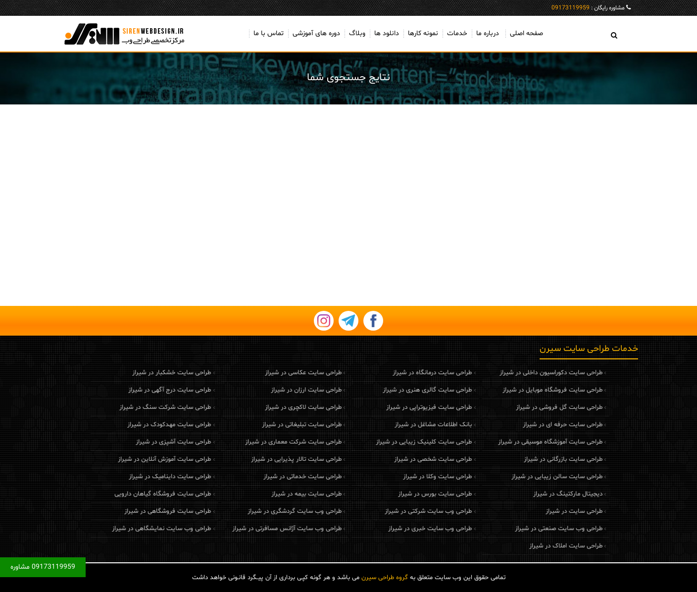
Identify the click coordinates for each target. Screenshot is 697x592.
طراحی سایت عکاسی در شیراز (264, 372)
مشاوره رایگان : (588, 8)
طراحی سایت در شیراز (534, 511)
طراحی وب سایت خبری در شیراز (391, 528)
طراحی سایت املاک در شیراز (526, 546)
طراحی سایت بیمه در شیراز (267, 494)
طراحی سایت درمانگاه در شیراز (393, 372)
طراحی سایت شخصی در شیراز (394, 459)
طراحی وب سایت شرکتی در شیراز (389, 511)
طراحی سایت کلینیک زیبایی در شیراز (385, 442)
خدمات (457, 33)
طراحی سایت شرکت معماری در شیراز (254, 442)
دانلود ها (386, 33)
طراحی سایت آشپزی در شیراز (134, 442)
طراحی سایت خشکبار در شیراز (133, 372)
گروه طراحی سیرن (384, 577)
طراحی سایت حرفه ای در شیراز (523, 424)
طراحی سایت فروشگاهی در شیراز (129, 511)
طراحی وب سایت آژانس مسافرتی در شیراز (247, 528)
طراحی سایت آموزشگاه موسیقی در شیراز (511, 442)
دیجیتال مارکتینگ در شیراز (528, 494)
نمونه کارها (423, 33)
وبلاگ (357, 33)
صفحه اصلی (526, 33)
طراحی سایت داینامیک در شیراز (131, 476)
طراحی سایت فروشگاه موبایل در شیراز (513, 390)
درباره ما (487, 33)
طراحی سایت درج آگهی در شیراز (131, 390)
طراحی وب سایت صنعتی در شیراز (519, 528)
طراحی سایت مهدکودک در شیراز (130, 424)
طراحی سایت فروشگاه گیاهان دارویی (124, 494)
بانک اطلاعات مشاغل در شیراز (394, 424)
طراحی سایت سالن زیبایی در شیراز (517, 476)
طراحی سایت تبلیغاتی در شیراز (262, 424)
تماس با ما (268, 33)
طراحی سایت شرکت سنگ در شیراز (126, 407)
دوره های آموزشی (316, 33)
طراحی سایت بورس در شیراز (396, 494)
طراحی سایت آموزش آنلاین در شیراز (125, 459)
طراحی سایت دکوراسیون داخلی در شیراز (511, 372)
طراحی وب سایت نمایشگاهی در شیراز (122, 528)
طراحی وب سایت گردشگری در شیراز (255, 511)
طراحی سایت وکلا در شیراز (398, 476)
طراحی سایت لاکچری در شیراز (264, 407)
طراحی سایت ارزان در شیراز (267, 390)
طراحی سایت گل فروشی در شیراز (520, 407)
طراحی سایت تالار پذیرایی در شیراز (257, 459)
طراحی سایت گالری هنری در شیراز (388, 390)
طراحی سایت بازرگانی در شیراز (524, 459)
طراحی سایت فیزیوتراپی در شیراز (390, 407)
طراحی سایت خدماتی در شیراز (263, 476)
